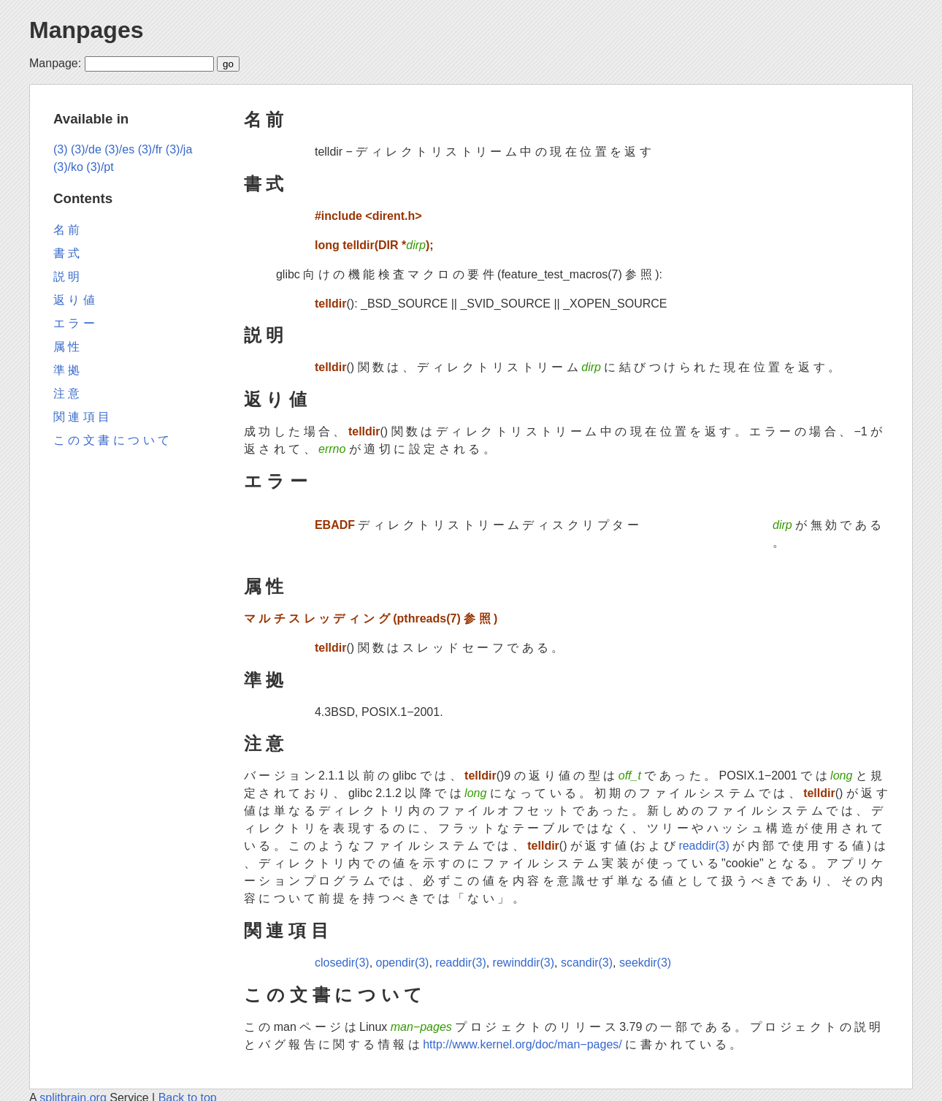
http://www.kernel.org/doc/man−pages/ (522, 1044)
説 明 (264, 335)
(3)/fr (150, 149)
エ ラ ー (275, 481)
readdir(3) (703, 845)
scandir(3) (587, 962)
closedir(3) (342, 962)
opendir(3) (402, 962)
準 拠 (264, 680)
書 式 (264, 184)
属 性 (264, 586)
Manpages (86, 30)
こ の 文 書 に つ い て (333, 995)
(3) (60, 149)
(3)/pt (99, 167)
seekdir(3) (645, 962)
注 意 (264, 743)
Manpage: (55, 63)
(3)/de (86, 149)
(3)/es (119, 149)
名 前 (264, 119)
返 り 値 (275, 399)
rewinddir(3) (523, 962)
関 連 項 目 (286, 930)
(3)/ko (68, 167)
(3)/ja (179, 149)
